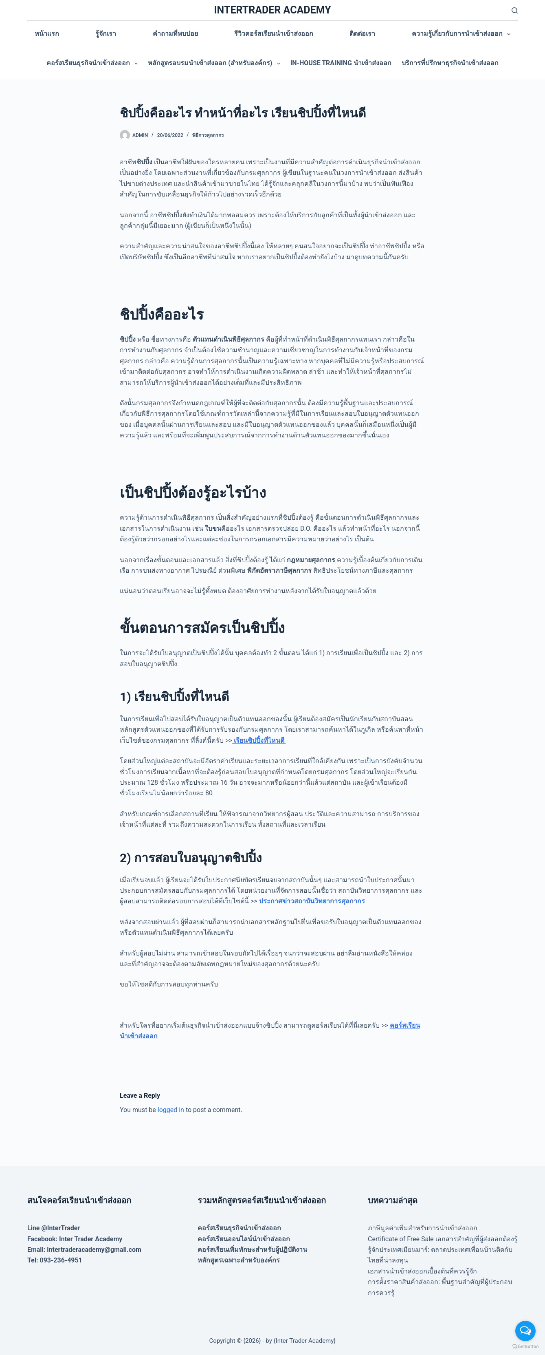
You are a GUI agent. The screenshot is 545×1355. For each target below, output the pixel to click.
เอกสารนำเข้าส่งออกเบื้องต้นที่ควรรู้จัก (422, 1271)
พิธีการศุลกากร (208, 135)
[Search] (515, 10)
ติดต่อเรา (362, 34)
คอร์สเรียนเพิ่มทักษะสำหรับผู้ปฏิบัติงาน (252, 1249)
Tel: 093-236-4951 (54, 1260)
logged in (171, 1110)
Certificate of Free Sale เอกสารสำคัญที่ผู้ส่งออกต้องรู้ (443, 1239)
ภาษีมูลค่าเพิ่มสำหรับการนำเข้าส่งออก (422, 1228)
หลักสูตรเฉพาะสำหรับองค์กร (239, 1260)
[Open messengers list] (525, 1331)
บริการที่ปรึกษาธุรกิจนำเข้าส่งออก (450, 63)
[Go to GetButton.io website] (525, 1346)
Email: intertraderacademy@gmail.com (84, 1249)
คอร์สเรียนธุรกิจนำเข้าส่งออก (93, 63)
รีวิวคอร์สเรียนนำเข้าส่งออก (273, 34)
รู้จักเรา (105, 34)
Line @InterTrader (53, 1228)
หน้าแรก (47, 34)
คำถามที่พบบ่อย (175, 34)
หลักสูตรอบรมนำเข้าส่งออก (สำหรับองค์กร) (215, 63)
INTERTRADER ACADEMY (272, 10)
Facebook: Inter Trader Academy (75, 1239)
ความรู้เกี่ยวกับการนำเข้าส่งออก (463, 34)
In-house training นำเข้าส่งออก (340, 63)
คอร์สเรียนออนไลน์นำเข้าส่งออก (244, 1239)
